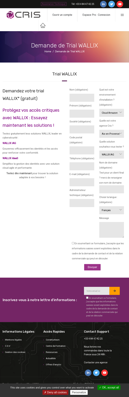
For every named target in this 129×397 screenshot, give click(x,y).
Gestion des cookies (15, 352)
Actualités (51, 358)
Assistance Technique (53, 4)
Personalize (79, 392)
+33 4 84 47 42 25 (93, 338)
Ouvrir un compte (62, 14)
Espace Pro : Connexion (96, 14)
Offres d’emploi (53, 364)
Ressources (51, 352)
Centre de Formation (56, 346)
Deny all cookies (55, 392)
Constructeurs (52, 339)
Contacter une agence (96, 362)
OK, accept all (109, 387)
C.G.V (7, 346)
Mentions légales (13, 339)
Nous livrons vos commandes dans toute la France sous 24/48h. (98, 350)
